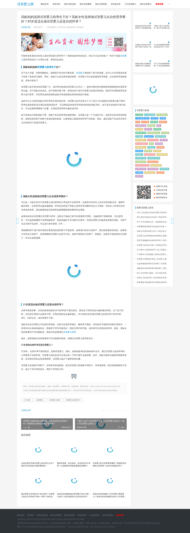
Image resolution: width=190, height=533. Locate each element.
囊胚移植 (151, 126)
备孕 (158, 126)
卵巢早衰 (163, 122)
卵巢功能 (154, 122)
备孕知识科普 (141, 133)
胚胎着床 (151, 147)
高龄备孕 (160, 173)
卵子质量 (145, 122)
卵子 (137, 122)
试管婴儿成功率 (153, 158)
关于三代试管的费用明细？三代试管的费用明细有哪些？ (162, 65)
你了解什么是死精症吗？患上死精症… (152, 250)
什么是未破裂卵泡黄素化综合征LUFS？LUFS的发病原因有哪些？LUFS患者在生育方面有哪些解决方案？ (162, 46)
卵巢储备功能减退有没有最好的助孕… (152, 282)
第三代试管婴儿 (141, 144)
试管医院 (157, 151)
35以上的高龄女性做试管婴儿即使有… (152, 212)
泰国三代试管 (160, 136)
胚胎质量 (139, 151)
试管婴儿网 (25, 4)
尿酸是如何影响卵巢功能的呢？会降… (152, 268)
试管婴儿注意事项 (142, 165)
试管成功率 (116, 4)
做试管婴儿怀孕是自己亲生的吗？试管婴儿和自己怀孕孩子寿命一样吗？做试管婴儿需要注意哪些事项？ (37, 495)
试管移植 (139, 173)
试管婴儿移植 (141, 169)
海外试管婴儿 (146, 4)
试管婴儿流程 (156, 165)
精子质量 (159, 144)
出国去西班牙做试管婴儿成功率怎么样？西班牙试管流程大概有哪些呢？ (37, 464)
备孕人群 (139, 129)
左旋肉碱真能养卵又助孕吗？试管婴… (152, 264)
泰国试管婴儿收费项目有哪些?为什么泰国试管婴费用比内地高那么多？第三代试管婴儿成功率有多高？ (143, 65)
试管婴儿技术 (141, 162)
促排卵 (162, 118)
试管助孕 (148, 151)
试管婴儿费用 (153, 169)
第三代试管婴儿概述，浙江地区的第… (152, 273)
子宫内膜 (139, 136)
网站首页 (45, 4)
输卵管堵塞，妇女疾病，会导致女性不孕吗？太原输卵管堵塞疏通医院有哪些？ (73, 464)
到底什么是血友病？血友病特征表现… (152, 278)
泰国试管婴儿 (141, 140)
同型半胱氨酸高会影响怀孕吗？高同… (152, 240)
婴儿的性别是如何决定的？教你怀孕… (152, 217)
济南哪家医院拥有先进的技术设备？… (152, 226)
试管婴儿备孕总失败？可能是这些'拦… (152, 245)
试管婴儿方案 (153, 162)
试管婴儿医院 (162, 154)
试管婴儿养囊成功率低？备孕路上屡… (152, 259)
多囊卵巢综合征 (153, 133)
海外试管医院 (101, 4)
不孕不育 (61, 27)
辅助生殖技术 (150, 173)
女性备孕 (165, 133)
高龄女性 (139, 176)
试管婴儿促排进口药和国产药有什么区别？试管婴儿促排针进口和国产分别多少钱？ (143, 46)
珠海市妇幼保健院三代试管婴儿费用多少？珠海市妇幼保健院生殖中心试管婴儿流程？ (109, 495)
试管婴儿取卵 (141, 158)
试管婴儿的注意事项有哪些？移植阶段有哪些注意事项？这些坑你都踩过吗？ (109, 464)
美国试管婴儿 (141, 147)
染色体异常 (149, 136)
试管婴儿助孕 (69, 332)
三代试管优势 (150, 115)
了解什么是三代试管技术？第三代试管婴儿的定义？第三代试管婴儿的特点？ (162, 27)
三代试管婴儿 (130, 4)
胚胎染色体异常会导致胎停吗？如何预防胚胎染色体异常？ (143, 27)
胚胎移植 (160, 147)
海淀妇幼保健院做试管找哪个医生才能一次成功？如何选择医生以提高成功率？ (73, 495)
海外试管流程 (70, 4)
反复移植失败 (141, 126)
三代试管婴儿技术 (142, 118)
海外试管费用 (85, 4)
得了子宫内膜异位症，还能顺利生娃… (152, 222)
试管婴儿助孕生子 (46, 67)
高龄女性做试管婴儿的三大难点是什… (152, 231)
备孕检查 (157, 129)
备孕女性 (148, 129)
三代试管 (27, 400)
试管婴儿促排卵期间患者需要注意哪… (152, 236)
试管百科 (56, 4)
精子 (151, 144)
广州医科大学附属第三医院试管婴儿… (152, 254)
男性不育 (163, 140)
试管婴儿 (80, 73)
